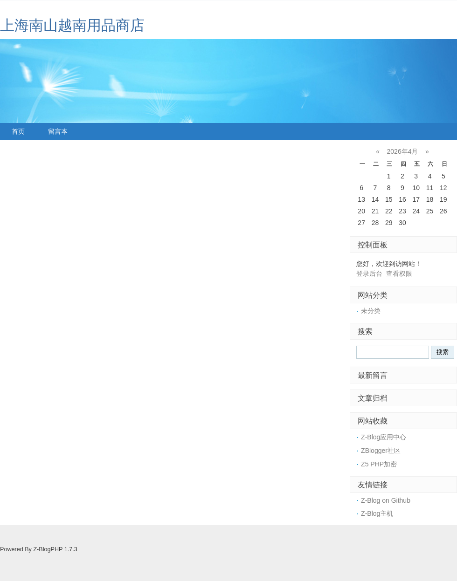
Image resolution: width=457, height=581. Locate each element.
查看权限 (399, 273)
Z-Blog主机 (377, 513)
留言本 (58, 131)
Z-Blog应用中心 (383, 437)
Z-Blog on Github (385, 500)
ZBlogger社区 (381, 450)
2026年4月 (402, 151)
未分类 (371, 310)
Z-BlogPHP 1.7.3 (55, 549)
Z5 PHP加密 (379, 464)
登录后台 (369, 273)
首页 (18, 131)
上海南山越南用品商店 (72, 25)
